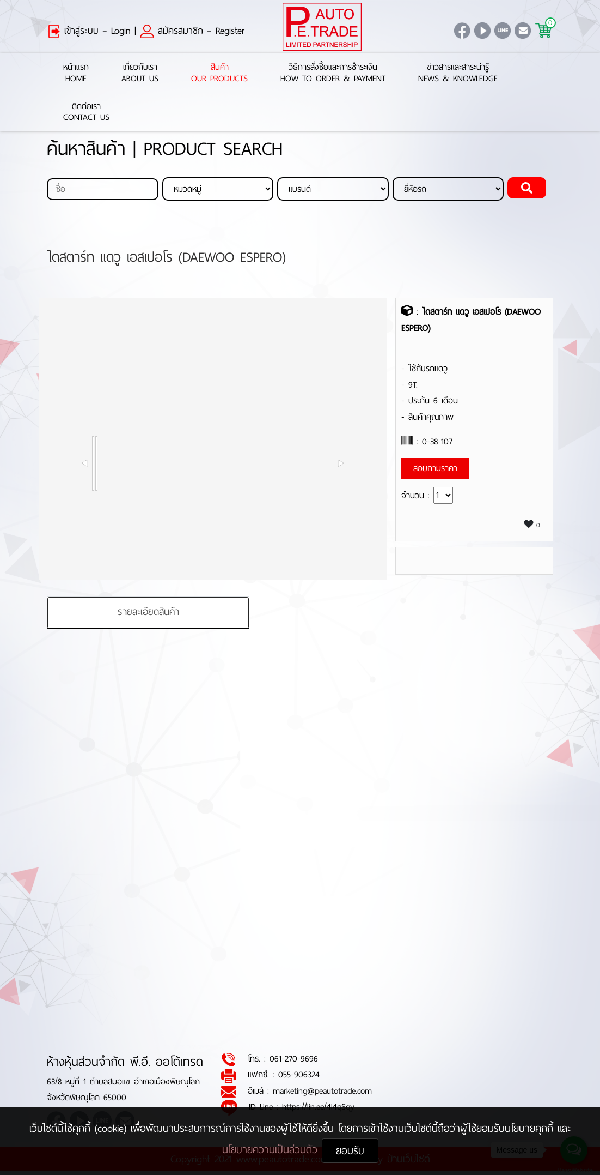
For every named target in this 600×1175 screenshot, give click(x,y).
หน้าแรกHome (76, 73)
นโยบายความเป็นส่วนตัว (272, 1150)
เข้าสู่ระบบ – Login (89, 30)
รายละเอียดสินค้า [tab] (148, 612)
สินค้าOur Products (219, 73)
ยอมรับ (350, 1151)
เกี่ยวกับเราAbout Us (139, 73)
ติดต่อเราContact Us (86, 112)
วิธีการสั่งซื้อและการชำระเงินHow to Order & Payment (332, 73)
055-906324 (299, 1075)
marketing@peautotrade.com (322, 1090)
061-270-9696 (294, 1059)
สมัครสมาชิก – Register (192, 30)
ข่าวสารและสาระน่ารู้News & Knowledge (458, 73)
